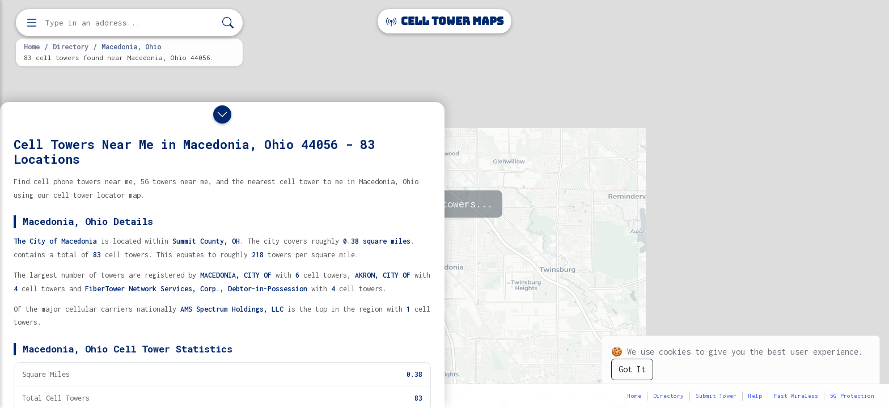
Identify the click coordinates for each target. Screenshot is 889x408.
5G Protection (852, 396)
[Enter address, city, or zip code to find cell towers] (130, 23)
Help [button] (755, 396)
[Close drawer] (222, 114)
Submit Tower (716, 396)
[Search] (227, 22)
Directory (70, 46)
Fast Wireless (796, 396)
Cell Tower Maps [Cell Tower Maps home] (444, 21)
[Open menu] (31, 22)
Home (32, 46)
